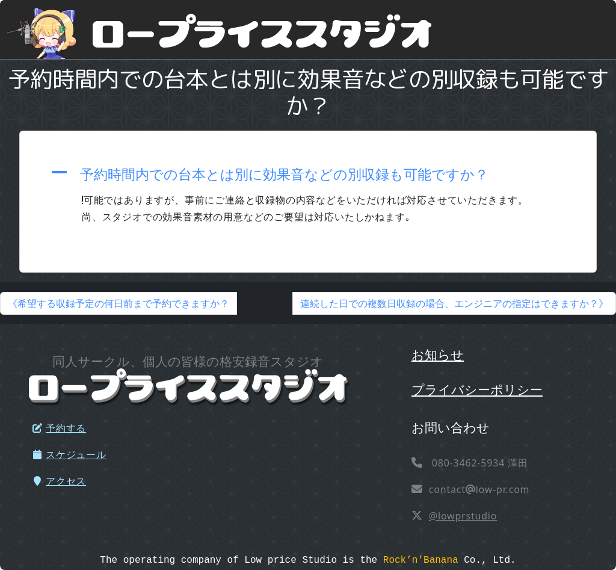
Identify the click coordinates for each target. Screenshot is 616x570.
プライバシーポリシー (477, 389)
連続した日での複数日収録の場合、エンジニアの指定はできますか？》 (454, 303)
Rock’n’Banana (420, 560)
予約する (58, 428)
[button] (308, 174)
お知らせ (437, 354)
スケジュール (68, 454)
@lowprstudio (463, 515)
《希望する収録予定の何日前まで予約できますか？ (118, 303)
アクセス (58, 481)
